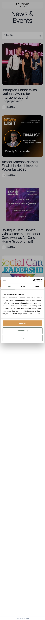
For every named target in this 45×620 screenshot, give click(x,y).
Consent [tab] (8, 286)
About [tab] (36, 286)
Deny (22, 338)
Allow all (22, 323)
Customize (22, 331)
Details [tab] (22, 286)
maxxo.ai (26, 618)
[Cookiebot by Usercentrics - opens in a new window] (32, 280)
